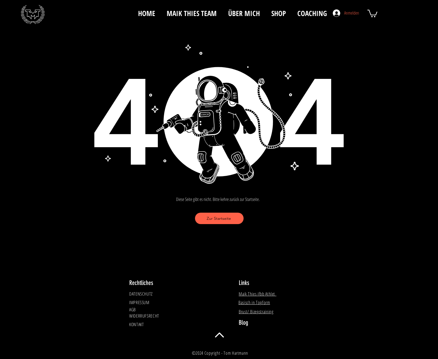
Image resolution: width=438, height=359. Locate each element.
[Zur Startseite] (219, 218)
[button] (372, 13)
